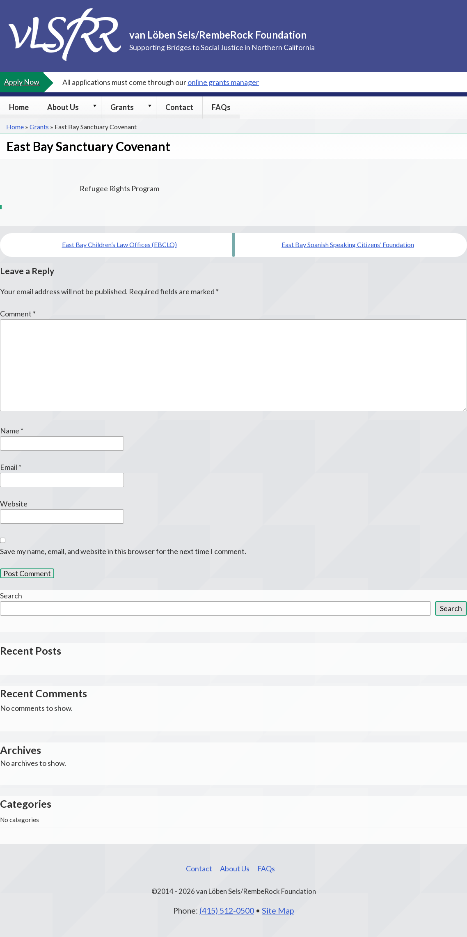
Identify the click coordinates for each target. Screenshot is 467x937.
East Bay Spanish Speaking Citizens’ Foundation (348, 244)
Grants (122, 107)
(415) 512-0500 (226, 910)
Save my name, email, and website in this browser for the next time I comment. (123, 551)
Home (19, 107)
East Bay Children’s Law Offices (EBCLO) (119, 244)
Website (13, 503)
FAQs (221, 107)
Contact (179, 107)
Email (10, 467)
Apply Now (21, 81)
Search (11, 595)
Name (11, 430)
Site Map (278, 910)
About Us (63, 107)
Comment (18, 313)
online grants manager (223, 82)
